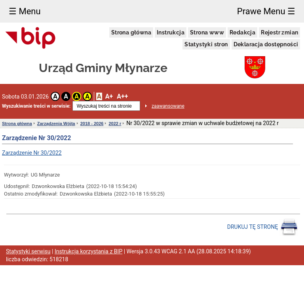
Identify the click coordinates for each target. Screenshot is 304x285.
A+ (109, 96)
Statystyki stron (206, 44)
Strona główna (131, 32)
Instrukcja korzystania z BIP (88, 251)
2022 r (114, 123)
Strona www (207, 32)
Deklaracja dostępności (266, 44)
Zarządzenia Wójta (56, 123)
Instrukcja (170, 32)
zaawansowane (168, 106)
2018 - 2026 (92, 123)
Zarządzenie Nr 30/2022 (32, 153)
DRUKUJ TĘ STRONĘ (262, 227)
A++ (122, 96)
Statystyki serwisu (28, 251)
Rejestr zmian (279, 32)
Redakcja (242, 32)
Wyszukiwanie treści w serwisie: (36, 106)
